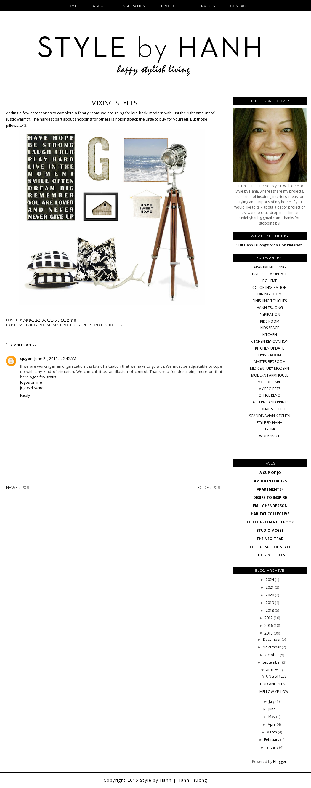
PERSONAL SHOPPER (103, 325)
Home (71, 6)
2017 (269, 617)
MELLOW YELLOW (273, 691)
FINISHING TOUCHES (270, 300)
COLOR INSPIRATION (269, 287)
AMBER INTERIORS (270, 480)
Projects (171, 6)
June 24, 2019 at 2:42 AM (55, 358)
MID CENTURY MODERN (269, 368)
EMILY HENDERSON (270, 505)
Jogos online (31, 382)
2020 (270, 595)
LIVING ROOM (37, 325)
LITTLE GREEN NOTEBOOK (270, 522)
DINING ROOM (269, 294)
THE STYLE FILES (270, 555)
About (99, 6)
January (272, 747)
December (272, 639)
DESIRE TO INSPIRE (270, 497)
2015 (269, 633)
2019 (270, 602)
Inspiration (133, 6)
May (272, 716)
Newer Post (18, 487)
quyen (26, 358)
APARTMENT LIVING (270, 267)
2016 (269, 625)
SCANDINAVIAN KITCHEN (269, 415)
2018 (270, 610)
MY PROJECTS (66, 325)
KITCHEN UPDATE (269, 348)
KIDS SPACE (269, 327)
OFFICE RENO (269, 395)
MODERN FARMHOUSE (269, 375)
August (272, 669)
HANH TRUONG (270, 307)
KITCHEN (269, 334)
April (272, 724)
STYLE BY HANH (270, 422)
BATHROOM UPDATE (269, 273)
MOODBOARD (270, 382)
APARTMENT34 (270, 489)
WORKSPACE (269, 435)
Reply (25, 395)
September (272, 662)
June (272, 709)
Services (205, 6)
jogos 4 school (33, 387)
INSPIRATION (269, 314)
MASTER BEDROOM (270, 361)
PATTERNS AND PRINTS (269, 402)
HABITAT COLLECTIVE (270, 513)
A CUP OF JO (270, 472)
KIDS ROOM (269, 321)
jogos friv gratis (42, 376)
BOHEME (269, 280)
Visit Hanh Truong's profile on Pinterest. (269, 245)
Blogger (279, 761)
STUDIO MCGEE (270, 530)
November (272, 647)
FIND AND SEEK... (274, 683)
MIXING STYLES (274, 676)
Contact (239, 6)
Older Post (210, 487)
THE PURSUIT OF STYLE (270, 547)
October (272, 654)
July (272, 701)
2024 (270, 579)
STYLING (270, 429)
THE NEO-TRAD (270, 538)
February (272, 739)
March (272, 732)
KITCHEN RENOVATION (269, 341)
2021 (270, 587)
